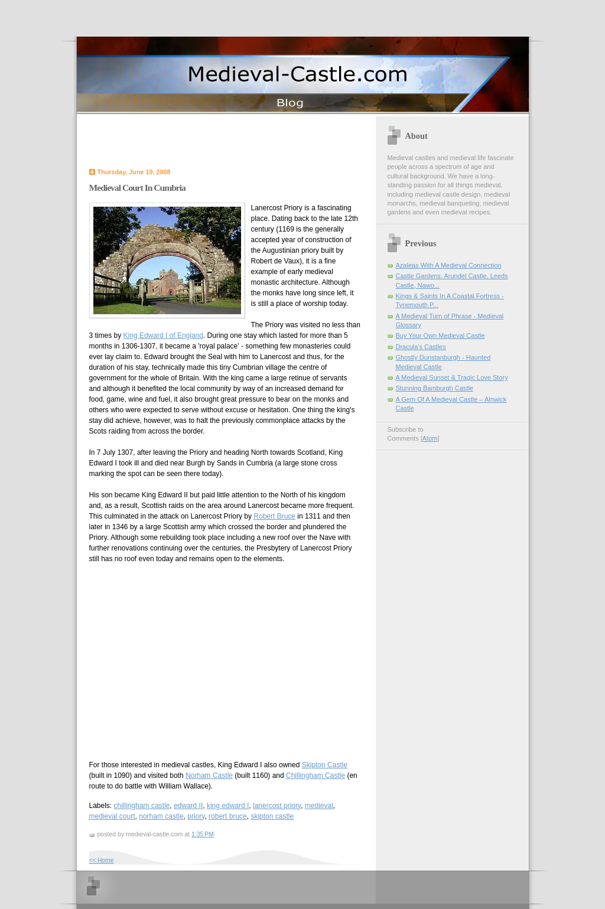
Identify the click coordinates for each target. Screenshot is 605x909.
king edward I (228, 806)
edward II (188, 806)
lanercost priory (277, 806)
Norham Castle (209, 775)
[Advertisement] (227, 140)
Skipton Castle (324, 765)
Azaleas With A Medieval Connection (449, 265)
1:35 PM (202, 834)
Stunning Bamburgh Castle (434, 388)
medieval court (112, 816)
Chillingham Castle (315, 775)
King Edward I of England (163, 335)
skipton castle (272, 816)
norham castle (161, 816)
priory (195, 816)
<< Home (101, 860)
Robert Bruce (274, 516)
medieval (319, 806)
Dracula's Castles (421, 346)
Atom (430, 438)
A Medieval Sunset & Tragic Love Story (452, 377)
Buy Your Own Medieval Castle (440, 335)
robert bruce (228, 816)
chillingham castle (142, 806)
